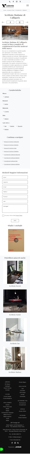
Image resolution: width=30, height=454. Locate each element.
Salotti (7, 410)
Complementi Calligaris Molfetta (12, 164)
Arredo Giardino (22, 417)
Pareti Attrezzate (7, 406)
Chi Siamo (7, 384)
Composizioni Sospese (7, 412)
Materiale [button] (5, 108)
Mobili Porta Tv (7, 414)
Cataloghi (7, 386)
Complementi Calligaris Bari (11, 161)
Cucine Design (7, 396)
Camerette (22, 396)
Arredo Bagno (22, 382)
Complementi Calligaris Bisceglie (12, 154)
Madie (7, 408)
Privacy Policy (19, 215)
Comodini (22, 390)
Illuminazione (22, 402)
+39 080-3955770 (16, 434)
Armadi (22, 394)
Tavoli (7, 418)
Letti (22, 388)
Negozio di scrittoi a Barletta (11, 145)
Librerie (7, 404)
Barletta (12, 126)
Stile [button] (4, 115)
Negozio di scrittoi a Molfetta (11, 151)
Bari (5, 126)
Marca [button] (4, 93)
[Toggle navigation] (27, 5)
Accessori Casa (10, 10)
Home (4, 10)
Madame (25, 10)
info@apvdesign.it (17, 437)
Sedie (7, 420)
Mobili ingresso (7, 416)
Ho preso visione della (13, 215)
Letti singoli (23, 392)
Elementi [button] (5, 101)
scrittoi (6, 104)
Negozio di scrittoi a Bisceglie (11, 141)
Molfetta (6, 129)
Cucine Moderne (7, 398)
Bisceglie (20, 126)
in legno (7, 111)
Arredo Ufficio (22, 411)
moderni (6, 118)
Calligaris (7, 96)
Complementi (18, 10)
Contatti (7, 390)
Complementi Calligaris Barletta (11, 157)
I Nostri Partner (7, 388)
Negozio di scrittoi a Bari (10, 148)
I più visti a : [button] (6, 123)
